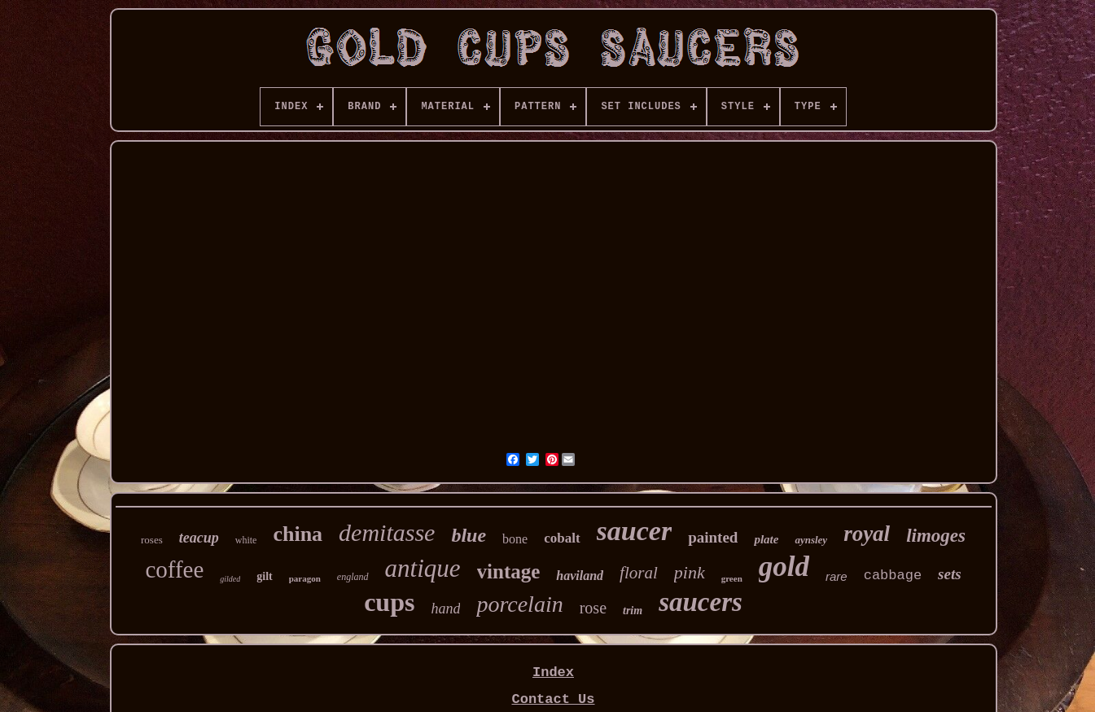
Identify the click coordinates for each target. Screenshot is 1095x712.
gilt (264, 576)
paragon (305, 578)
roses (152, 540)
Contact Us (552, 699)
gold (784, 566)
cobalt (562, 538)
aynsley (811, 540)
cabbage (893, 575)
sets (949, 573)
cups (389, 602)
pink (689, 572)
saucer (634, 531)
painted (713, 537)
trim (632, 610)
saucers (700, 602)
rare (837, 576)
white (246, 540)
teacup (199, 538)
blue (468, 535)
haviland (579, 575)
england (353, 576)
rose (593, 608)
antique (423, 568)
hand (445, 608)
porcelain (519, 604)
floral (639, 572)
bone (515, 539)
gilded (230, 578)
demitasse (387, 532)
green (731, 578)
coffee (174, 569)
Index (553, 672)
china (297, 534)
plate (766, 539)
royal (866, 533)
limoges (936, 535)
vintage (509, 571)
